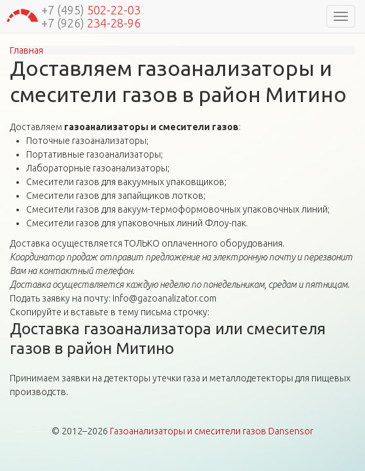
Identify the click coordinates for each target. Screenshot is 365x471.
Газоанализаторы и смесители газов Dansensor (211, 431)
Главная (26, 50)
